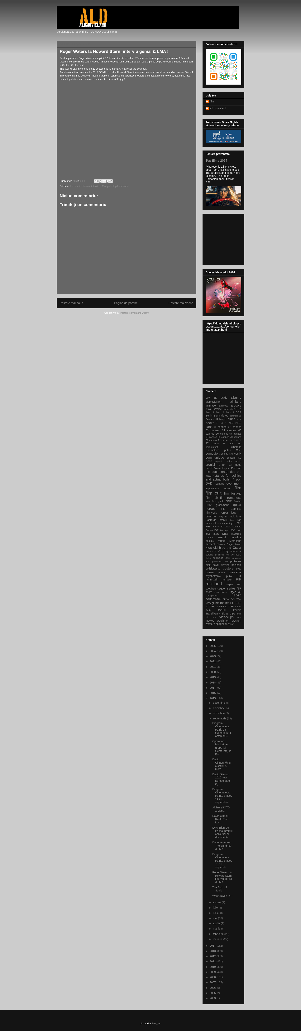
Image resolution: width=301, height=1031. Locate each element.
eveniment (234, 483)
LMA (103, 186)
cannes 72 (215, 440)
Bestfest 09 (212, 419)
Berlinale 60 (221, 415)
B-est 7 (210, 412)
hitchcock (211, 512)
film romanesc (230, 498)
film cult (214, 493)
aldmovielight (213, 401)
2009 (213, 972)
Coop (209, 461)
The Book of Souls (219, 889)
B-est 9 (230, 412)
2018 (213, 682)
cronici (210, 464)
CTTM (221, 465)
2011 (213, 961)
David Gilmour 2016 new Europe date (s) (221, 779)
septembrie (220, 718)
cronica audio (233, 461)
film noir (212, 498)
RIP (238, 579)
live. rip (223, 530)
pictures (235, 561)
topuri (222, 610)
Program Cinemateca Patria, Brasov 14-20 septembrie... (222, 796)
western (236, 620)
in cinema (84, 186)
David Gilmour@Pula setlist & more (221, 764)
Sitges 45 (235, 592)
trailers (237, 610)
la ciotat (226, 526)
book (239, 419)
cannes (211, 427)
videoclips (226, 617)
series (231, 588)
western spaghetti (216, 623)
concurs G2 (234, 457)
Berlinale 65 (235, 416)
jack (228, 523)
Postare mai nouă (71, 303)
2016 (213, 692)
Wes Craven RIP (222, 895)
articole (236, 405)
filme (208, 501)
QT (239, 576)
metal (222, 537)
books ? (211, 423)
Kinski (216, 526)
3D (215, 397)
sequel (221, 588)
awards (227, 409)
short (209, 592)
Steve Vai (229, 599)
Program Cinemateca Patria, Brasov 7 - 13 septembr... (222, 861)
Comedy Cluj (226, 453)
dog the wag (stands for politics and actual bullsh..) (223, 475)
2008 (213, 977)
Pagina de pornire (126, 303)
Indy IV (222, 516)
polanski (236, 564)
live (216, 530)
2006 (213, 987)
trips (232, 613)
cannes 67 (226, 433)
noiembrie (219, 708)
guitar (237, 505)
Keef (208, 526)
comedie (212, 453)
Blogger (156, 1023)
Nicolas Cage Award (229, 544)
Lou (239, 530)
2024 (213, 651)
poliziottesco (213, 568)
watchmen (223, 620)
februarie (218, 933)
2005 (213, 992)
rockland (123, 186)
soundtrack (213, 599)
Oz (220, 551)
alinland (235, 401)
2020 (213, 671)
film (238, 488)
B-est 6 (237, 409)
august (217, 902)
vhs (214, 617)
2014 (213, 945)
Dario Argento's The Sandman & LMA (222, 846)
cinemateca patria (218, 450)
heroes (74, 186)
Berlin (209, 415)
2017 (213, 687)
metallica (236, 537)
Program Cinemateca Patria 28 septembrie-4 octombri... (221, 729)
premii (210, 572)
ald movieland (217, 108)
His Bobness (231, 508)
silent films (220, 592)
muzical (210, 544)
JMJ (239, 523)
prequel (221, 572)
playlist (225, 564)
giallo (221, 501)
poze (238, 568)
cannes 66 (212, 433)
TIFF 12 (223, 606)
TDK (239, 599)
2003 (213, 998)
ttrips (239, 614)
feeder (227, 488)
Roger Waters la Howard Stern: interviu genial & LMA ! (222, 877)
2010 (213, 966)
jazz (233, 523)
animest (223, 405)
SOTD (237, 595)
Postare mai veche (181, 303)
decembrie (219, 702)
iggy (233, 512)
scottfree (211, 588)
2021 (213, 666)
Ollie (229, 548)
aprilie (217, 923)
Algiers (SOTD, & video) (221, 809)
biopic (222, 419)
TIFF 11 (213, 606)
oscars (209, 551)
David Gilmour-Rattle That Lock (221, 819)
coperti (218, 461)
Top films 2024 (216, 160)
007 (208, 397)
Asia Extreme (214, 409)
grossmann (222, 504)
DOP (238, 479)
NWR (209, 547)
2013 (213, 951)
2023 (213, 656)
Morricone (235, 540)
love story (212, 533)
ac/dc (224, 397)
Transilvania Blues (217, 613)
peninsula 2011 (221, 558)
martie (217, 928)
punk (229, 576)
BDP (238, 412)
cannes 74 (227, 440)
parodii (233, 551)
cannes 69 (214, 437)
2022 (213, 661)
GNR (229, 501)
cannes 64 (218, 430)
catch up (235, 443)
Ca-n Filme (235, 423)
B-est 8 (220, 412)
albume (236, 397)
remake (227, 579)
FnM (214, 501)
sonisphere (211, 595)
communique (215, 457)
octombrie (219, 713)
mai (215, 918)
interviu (95, 186)
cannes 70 (227, 437)
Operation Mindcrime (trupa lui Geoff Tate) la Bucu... (221, 748)
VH (207, 617)
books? (222, 423)
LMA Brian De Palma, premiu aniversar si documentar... (222, 832)
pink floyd (112, 186)
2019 (213, 677)
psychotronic (213, 576)
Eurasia (219, 483)
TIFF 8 (232, 606)
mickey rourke (216, 540)
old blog (219, 548)
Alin (211, 101)
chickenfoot (212, 447)
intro (232, 520)
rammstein (212, 579)
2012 (213, 956)
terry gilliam (212, 602)
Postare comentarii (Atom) (134, 312)
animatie (211, 405)
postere (228, 568)
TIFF (233, 602)
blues (231, 419)
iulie (215, 907)
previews (235, 572)
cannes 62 (224, 426)
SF (239, 588)
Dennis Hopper (222, 468)
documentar (220, 472)
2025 (213, 645)
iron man (220, 523)
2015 (213, 698)
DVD (209, 483)
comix (237, 453)
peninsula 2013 (220, 561)
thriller (224, 603)
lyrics (225, 533)
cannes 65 (234, 430)
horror (224, 512)
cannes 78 (218, 443)
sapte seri (233, 584)
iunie (216, 913)
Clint (238, 450)
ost (215, 551)
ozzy (225, 551)
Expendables (213, 488)
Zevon (230, 624)
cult (230, 465)
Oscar (237, 548)
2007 (213, 982)
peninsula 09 (222, 555)
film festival (232, 493)
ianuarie (218, 939)
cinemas (236, 446)
